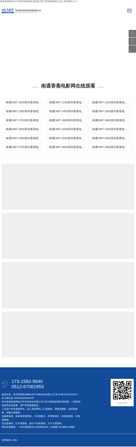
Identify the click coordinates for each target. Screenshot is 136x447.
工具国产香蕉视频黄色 (13, 409)
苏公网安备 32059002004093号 (18, 398)
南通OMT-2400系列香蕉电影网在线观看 (26, 138)
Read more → (74, 194)
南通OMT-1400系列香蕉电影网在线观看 (69, 111)
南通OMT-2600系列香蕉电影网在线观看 (112, 138)
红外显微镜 (21, 424)
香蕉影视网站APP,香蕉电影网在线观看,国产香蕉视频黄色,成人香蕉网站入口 (39, 1)
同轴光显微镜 (13, 413)
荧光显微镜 (7, 424)
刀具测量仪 (39, 416)
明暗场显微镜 (8, 427)
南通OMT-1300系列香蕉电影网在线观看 (26, 111)
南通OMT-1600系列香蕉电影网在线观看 (112, 111)
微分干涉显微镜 (37, 424)
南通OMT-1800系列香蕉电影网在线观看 (69, 120)
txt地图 (71, 427)
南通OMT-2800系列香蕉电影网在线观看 (69, 147)
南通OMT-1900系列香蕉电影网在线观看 (112, 120)
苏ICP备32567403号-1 (66, 395)
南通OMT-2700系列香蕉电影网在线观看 (26, 147)
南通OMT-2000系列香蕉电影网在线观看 (26, 129)
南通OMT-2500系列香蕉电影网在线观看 (69, 138)
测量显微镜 (60, 409)
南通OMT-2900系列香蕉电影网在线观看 (112, 147)
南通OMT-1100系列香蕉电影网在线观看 (69, 102)
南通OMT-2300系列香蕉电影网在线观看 (112, 129)
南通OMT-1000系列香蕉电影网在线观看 (26, 102)
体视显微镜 (67, 416)
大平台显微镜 (55, 424)
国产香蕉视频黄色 (29, 405)
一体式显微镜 (25, 427)
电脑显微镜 (7, 416)
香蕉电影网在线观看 (58, 402)
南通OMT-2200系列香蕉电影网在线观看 (69, 129)
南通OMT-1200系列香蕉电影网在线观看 (112, 102)
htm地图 (62, 427)
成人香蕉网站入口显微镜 (39, 409)
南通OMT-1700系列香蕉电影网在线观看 (26, 120)
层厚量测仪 (53, 416)
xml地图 (54, 427)
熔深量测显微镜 (23, 416)
